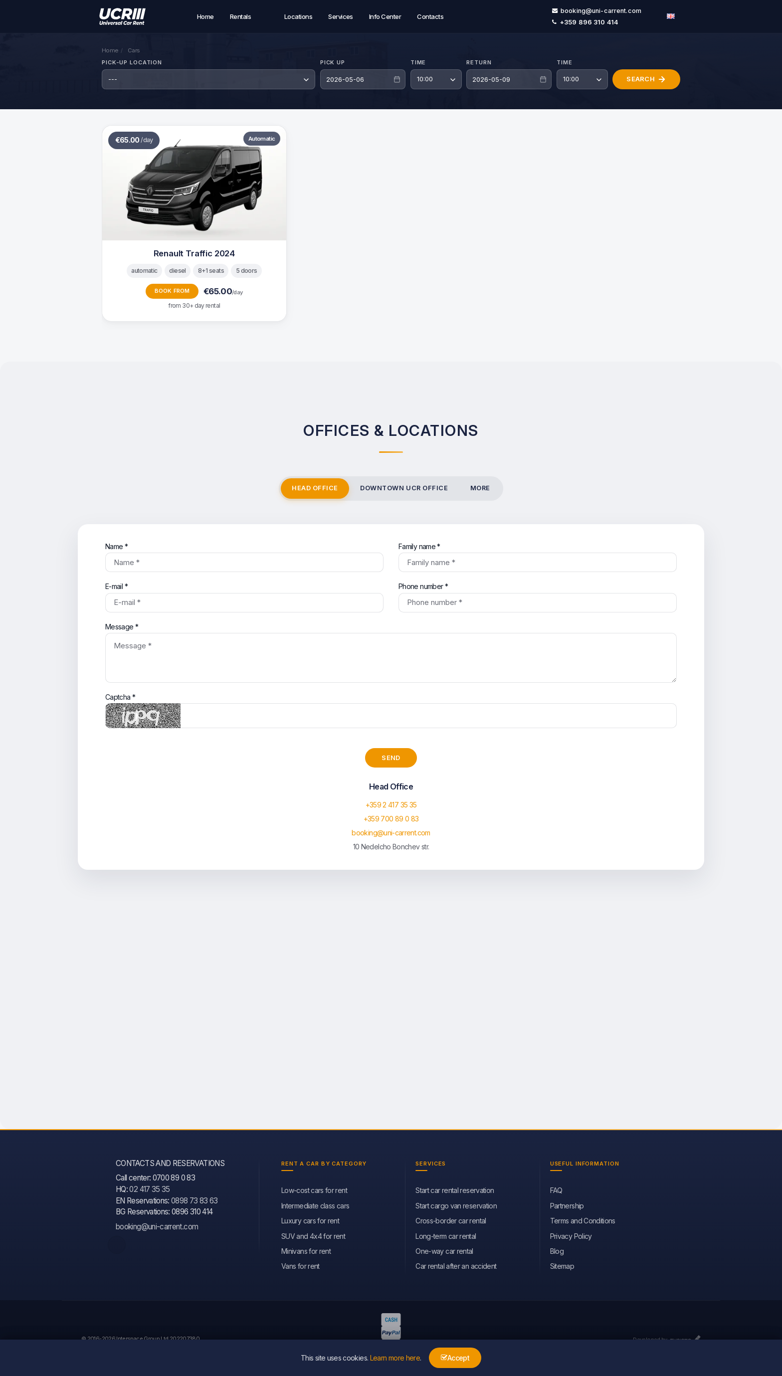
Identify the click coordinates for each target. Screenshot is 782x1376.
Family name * (537, 556)
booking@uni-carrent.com (596, 9)
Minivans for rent (306, 1249)
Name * (244, 556)
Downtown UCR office (404, 486)
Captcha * (391, 709)
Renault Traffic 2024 (194, 252)
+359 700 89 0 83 (391, 817)
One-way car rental (444, 1249)
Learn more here (395, 1358)
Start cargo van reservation (456, 1204)
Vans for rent (300, 1264)
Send (391, 756)
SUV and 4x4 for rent (313, 1234)
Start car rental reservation (454, 1188)
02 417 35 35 (149, 1187)
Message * (391, 651)
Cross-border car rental (450, 1219)
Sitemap (562, 1264)
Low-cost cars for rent (314, 1188)
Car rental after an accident (455, 1264)
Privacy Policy (571, 1234)
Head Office (315, 486)
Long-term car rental (445, 1234)
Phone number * (537, 596)
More (480, 486)
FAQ (556, 1188)
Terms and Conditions (582, 1219)
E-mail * (244, 596)
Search (646, 77)
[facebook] (117, 1243)
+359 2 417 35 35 (391, 803)
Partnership (567, 1204)
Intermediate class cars (315, 1204)
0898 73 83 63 (194, 1199)
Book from (172, 289)
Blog (557, 1249)
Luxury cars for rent (310, 1219)
